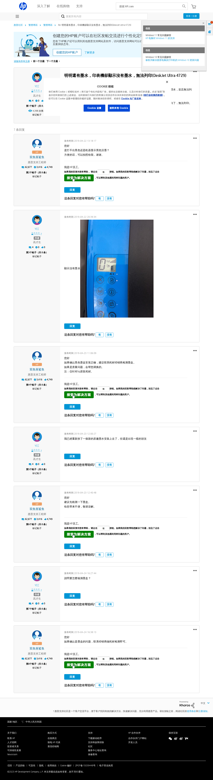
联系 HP (11, 738)
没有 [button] (109, 198)
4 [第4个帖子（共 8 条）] (29, 384)
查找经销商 (53, 746)
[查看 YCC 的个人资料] (37, 86)
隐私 (41, 765)
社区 (90, 746)
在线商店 (52, 738)
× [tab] (203, 23)
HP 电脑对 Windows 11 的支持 (160, 38)
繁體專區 (33, 24)
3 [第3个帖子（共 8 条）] (29, 252)
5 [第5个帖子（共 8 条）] (29, 469)
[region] (107, 97)
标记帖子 (37, 114)
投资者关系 (13, 746)
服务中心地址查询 (97, 750)
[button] (195, 71)
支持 (90, 732)
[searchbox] (148, 6)
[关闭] (167, 82)
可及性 (32, 765)
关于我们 (11, 732)
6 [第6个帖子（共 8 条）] (29, 524)
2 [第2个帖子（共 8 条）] (29, 172)
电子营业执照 (106, 765)
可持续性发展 (14, 750)
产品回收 (20, 765)
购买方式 (52, 732)
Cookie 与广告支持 (131, 98)
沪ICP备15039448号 (85, 765)
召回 (9, 765)
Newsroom (12, 754)
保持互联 (173, 732)
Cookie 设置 (94, 108)
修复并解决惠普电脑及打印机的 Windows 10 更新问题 (172, 60)
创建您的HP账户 (67, 52)
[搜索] (103, 16)
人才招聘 (11, 742)
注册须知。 (204, 711)
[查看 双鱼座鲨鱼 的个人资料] (37, 157)
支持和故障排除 (96, 742)
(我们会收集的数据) (153, 95)
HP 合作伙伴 (134, 732)
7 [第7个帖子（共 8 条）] (29, 608)
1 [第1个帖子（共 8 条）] (29, 105)
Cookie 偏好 (66, 765)
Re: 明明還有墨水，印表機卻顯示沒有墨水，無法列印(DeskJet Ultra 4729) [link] (94, 24)
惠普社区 (18, 24)
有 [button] (99, 198)
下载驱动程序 (95, 738)
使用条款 (191, 711)
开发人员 (132, 742)
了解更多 (89, 52)
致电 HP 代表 (54, 742)
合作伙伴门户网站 (137, 738)
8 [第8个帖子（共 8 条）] (29, 663)
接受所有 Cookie (119, 108)
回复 (72, 190)
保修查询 (92, 754)
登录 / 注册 (191, 16)
